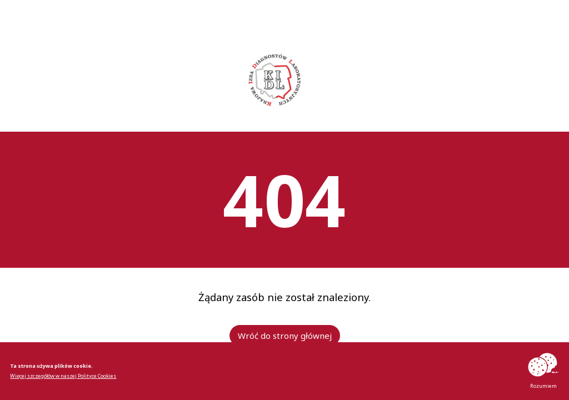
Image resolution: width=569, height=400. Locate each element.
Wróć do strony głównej (285, 335)
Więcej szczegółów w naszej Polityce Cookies (63, 375)
